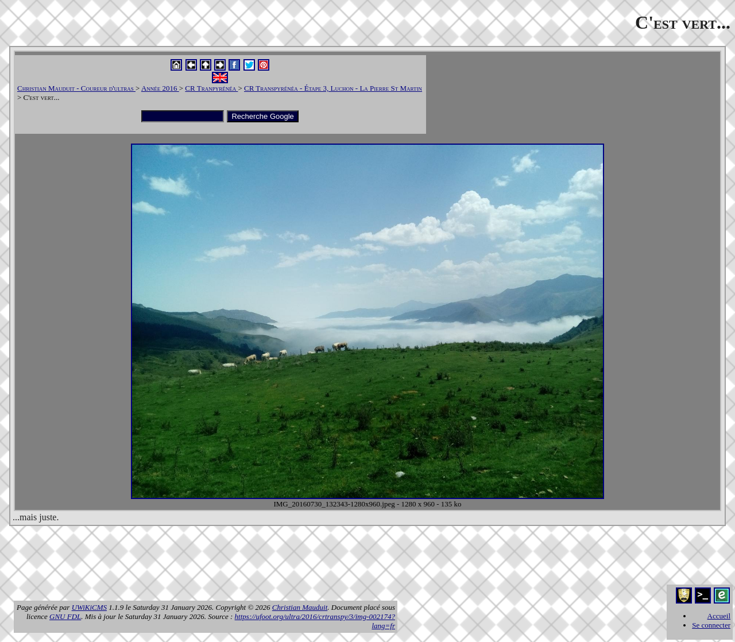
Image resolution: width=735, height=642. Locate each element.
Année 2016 (160, 88)
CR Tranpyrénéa (211, 88)
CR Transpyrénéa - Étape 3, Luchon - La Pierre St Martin (333, 88)
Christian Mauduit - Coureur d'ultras (76, 88)
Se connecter (711, 625)
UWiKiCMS (89, 607)
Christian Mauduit (299, 607)
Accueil (718, 616)
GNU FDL (65, 616)
